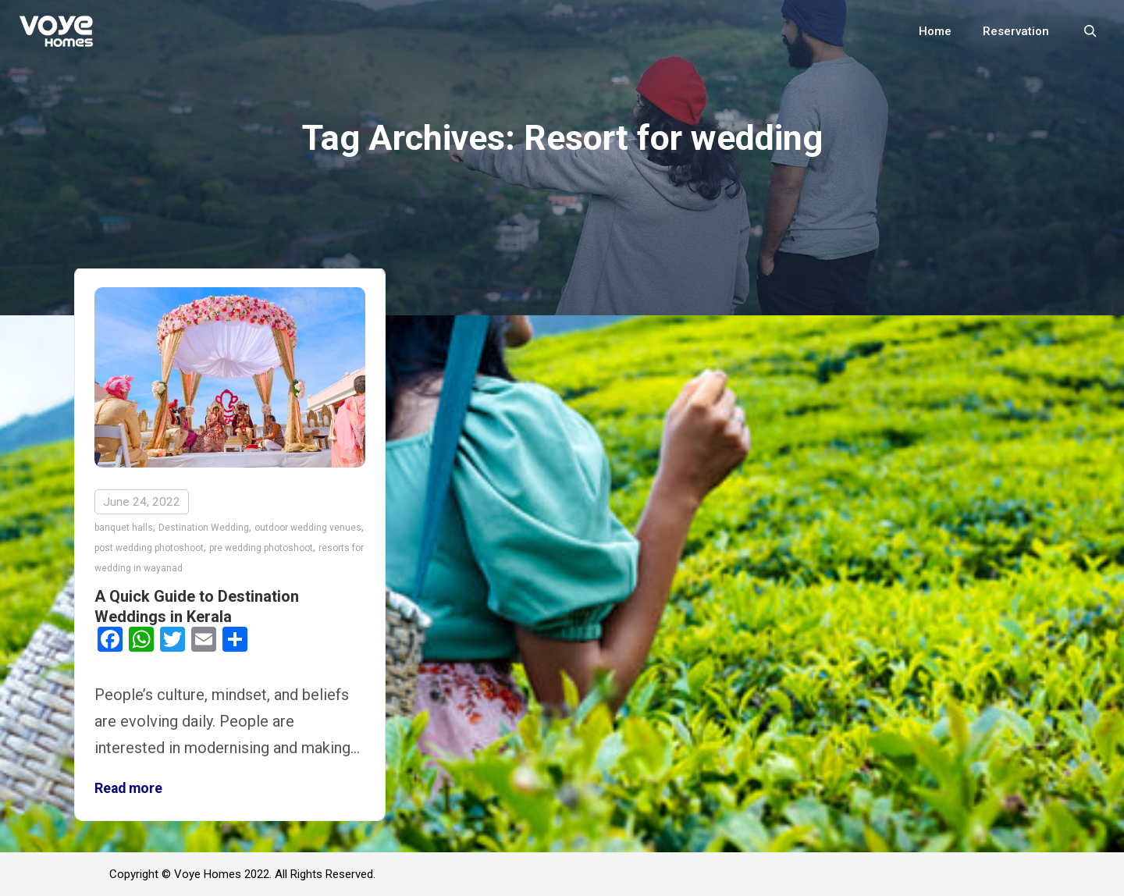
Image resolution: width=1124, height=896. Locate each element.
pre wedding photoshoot (261, 547)
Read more (128, 788)
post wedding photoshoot (149, 547)
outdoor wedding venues (307, 527)
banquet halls (123, 527)
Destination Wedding (203, 527)
